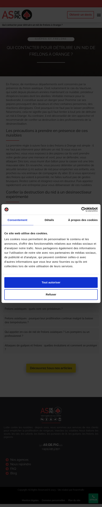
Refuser (51, 294)
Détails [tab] (49, 219)
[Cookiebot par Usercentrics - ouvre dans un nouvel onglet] (81, 209)
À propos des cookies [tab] (83, 219)
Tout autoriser (51, 282)
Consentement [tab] (17, 219)
